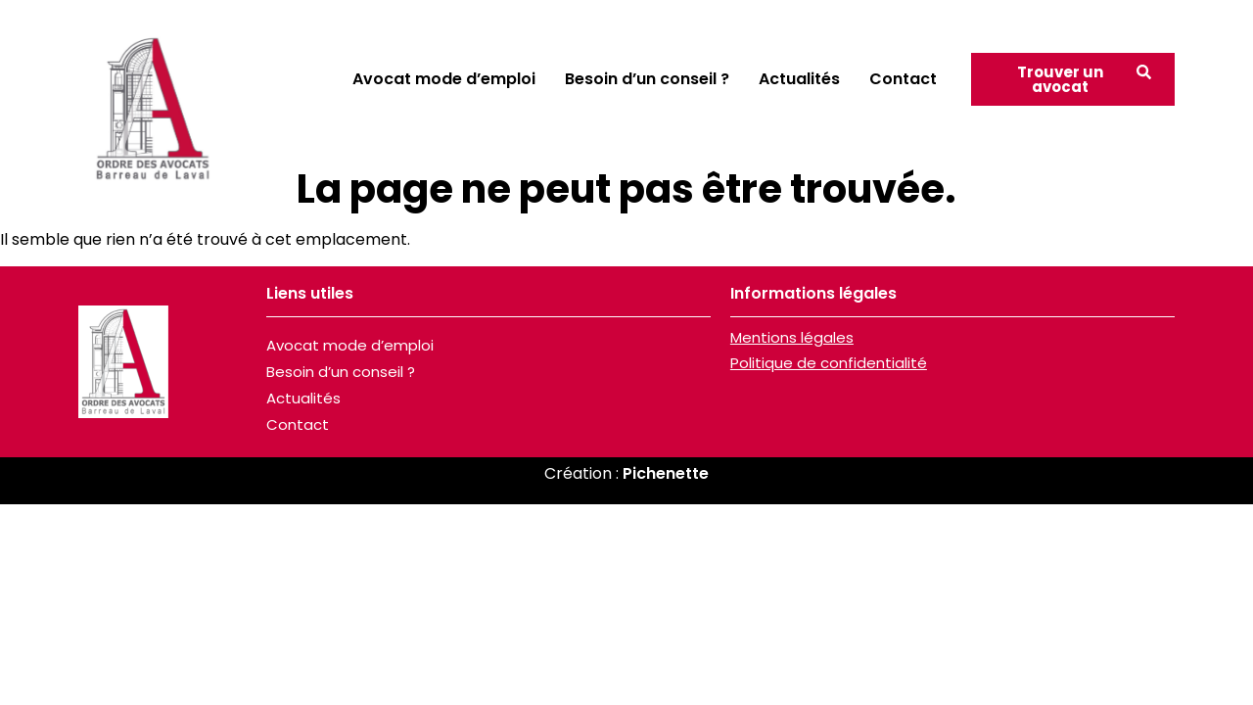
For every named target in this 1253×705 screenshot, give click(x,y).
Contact (903, 79)
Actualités (799, 79)
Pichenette (666, 473)
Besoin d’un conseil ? (647, 79)
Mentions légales (792, 337)
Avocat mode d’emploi (443, 79)
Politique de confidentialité (828, 362)
